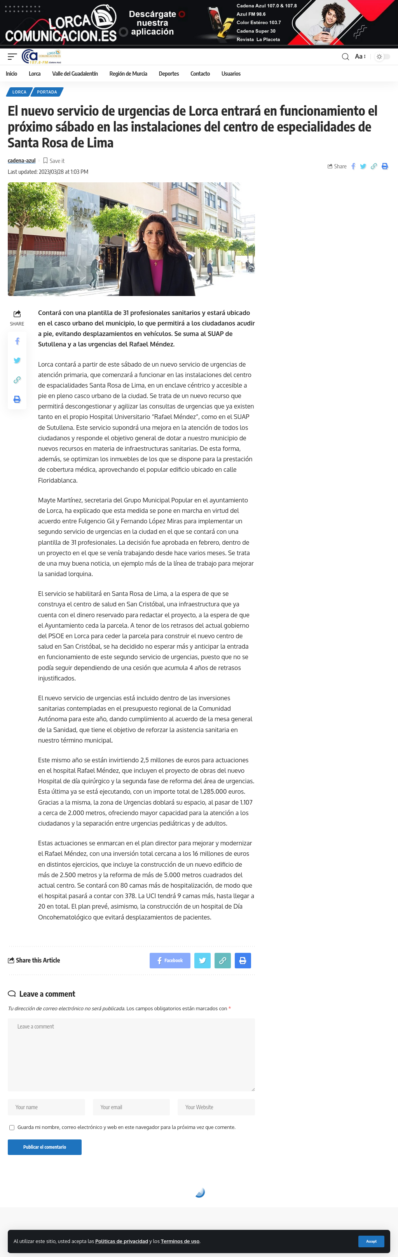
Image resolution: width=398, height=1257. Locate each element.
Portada (47, 92)
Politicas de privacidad (121, 1241)
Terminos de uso (180, 1241)
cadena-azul (21, 160)
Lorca (19, 92)
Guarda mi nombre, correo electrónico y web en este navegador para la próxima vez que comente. (126, 1127)
